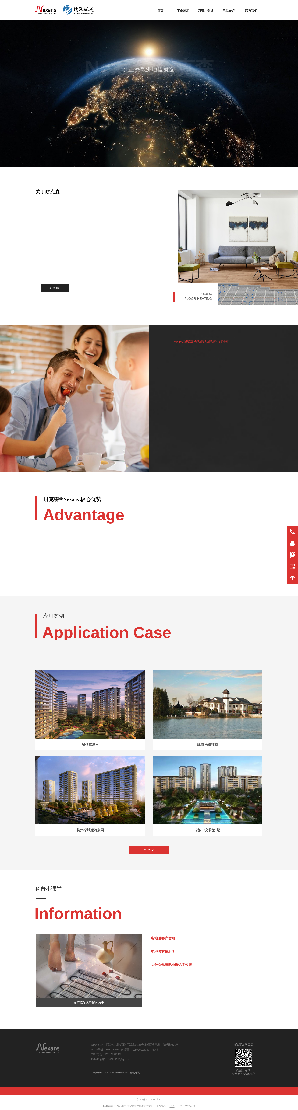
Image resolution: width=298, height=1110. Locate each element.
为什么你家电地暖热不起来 (171, 965)
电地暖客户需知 (163, 938)
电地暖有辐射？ (163, 951)
